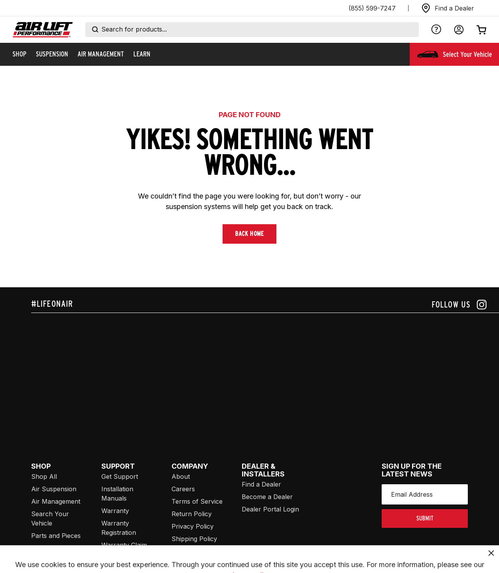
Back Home (249, 233)
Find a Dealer (261, 484)
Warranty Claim (124, 545)
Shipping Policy (194, 539)
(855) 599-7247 (372, 8)
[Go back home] (42, 30)
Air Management (55, 501)
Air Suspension (53, 489)
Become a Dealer (267, 497)
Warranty (115, 511)
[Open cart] (481, 29)
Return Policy (192, 514)
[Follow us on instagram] (459, 304)
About (181, 476)
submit (425, 518)
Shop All (44, 476)
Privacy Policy (193, 526)
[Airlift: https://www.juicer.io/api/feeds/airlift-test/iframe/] (265, 372)
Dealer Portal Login (270, 509)
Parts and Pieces (56, 536)
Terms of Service (197, 501)
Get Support (119, 476)
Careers (183, 489)
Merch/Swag (50, 548)
